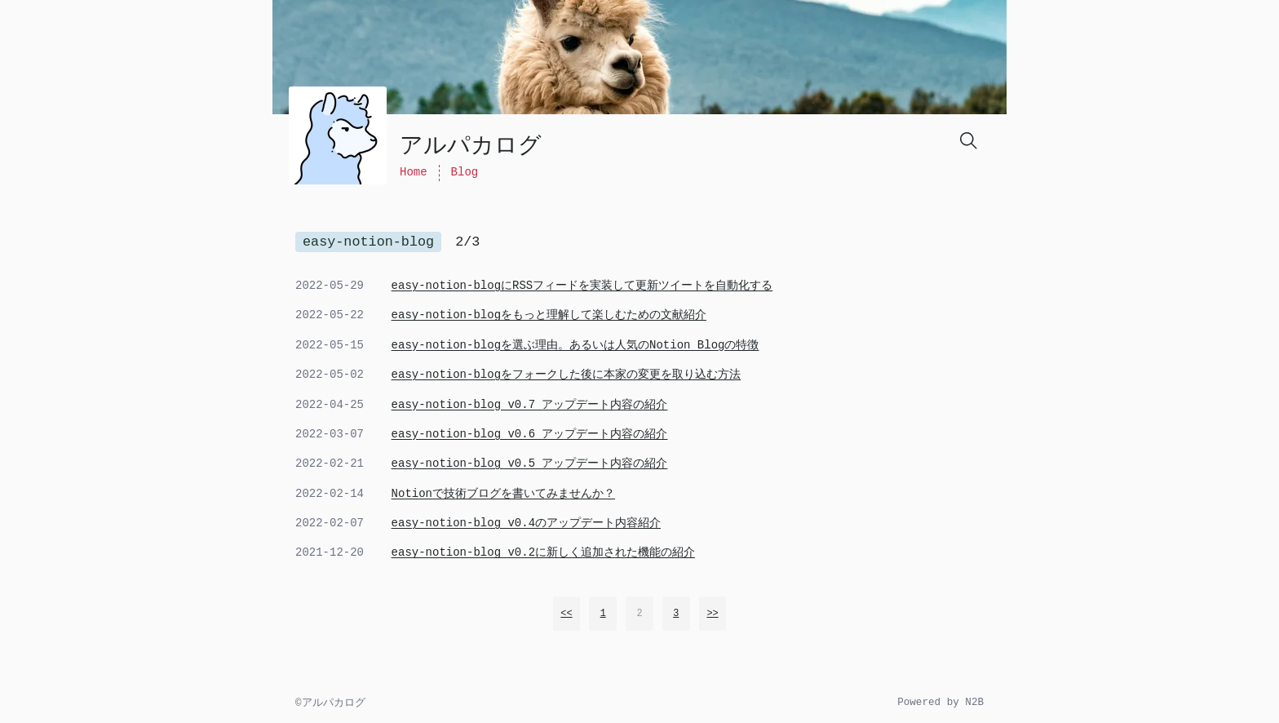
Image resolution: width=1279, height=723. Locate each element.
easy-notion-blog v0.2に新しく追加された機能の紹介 (543, 552)
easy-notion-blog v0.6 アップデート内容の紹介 (530, 434)
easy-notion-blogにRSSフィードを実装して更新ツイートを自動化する (582, 285)
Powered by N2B (940, 702)
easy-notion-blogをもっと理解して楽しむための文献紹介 (549, 315)
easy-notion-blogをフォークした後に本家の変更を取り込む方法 (566, 374)
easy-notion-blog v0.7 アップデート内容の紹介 (530, 404)
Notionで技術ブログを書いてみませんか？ (503, 493)
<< (566, 613)
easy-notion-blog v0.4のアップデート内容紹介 (526, 523)
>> (712, 613)
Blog (465, 172)
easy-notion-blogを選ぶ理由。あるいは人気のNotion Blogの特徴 (575, 345)
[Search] (967, 139)
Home (413, 172)
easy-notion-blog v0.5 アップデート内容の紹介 (530, 463)
